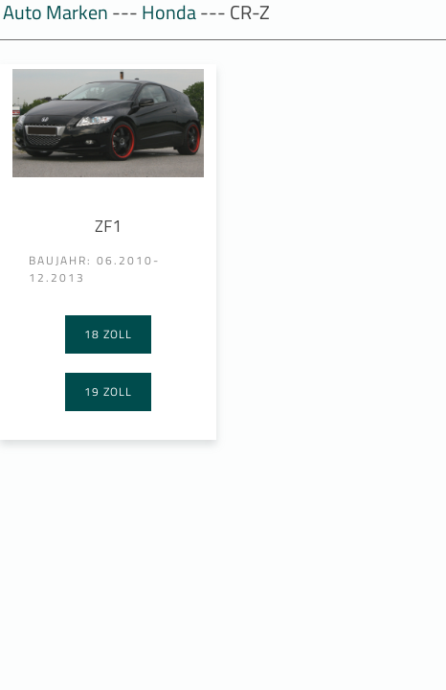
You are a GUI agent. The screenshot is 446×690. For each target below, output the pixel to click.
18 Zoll (108, 334)
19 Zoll (108, 391)
